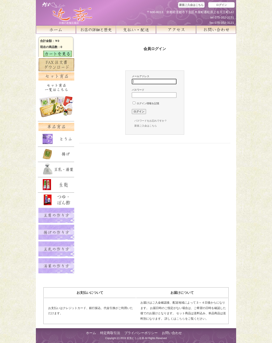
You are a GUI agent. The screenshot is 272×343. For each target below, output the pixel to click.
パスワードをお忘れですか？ (150, 120)
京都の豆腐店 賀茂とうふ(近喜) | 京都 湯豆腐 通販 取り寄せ (67, 11)
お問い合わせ (172, 333)
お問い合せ (216, 30)
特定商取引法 (110, 333)
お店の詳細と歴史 (96, 30)
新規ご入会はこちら (191, 4)
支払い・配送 (136, 30)
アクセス (176, 30)
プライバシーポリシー (141, 333)
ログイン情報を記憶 (146, 103)
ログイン (221, 4)
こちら (180, 318)
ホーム (56, 30)
